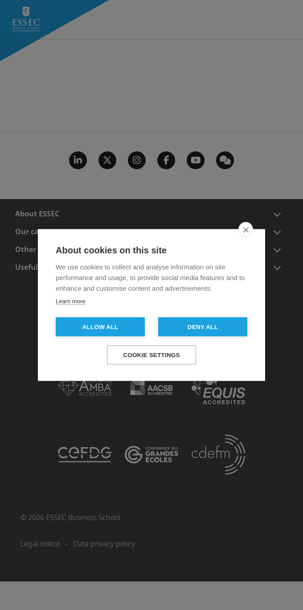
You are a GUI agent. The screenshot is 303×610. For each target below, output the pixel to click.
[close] (245, 229)
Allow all (100, 327)
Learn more (70, 301)
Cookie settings (151, 355)
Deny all (203, 327)
